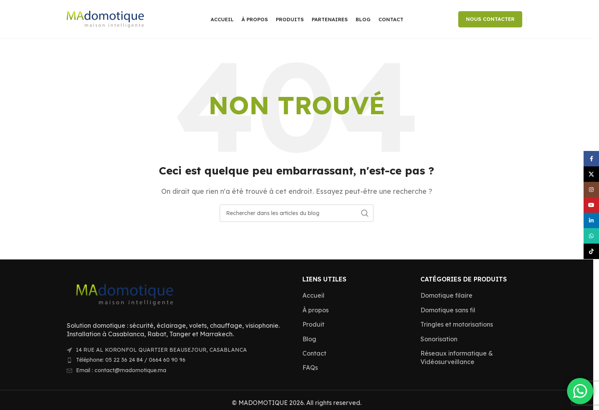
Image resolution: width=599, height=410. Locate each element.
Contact (314, 353)
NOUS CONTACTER (490, 19)
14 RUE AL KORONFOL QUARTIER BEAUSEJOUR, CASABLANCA (161, 349)
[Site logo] (105, 18)
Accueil (313, 295)
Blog (309, 339)
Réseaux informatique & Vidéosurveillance (456, 357)
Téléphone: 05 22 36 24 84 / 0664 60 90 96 (131, 359)
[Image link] (124, 293)
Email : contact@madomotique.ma (121, 370)
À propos (315, 310)
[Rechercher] (296, 213)
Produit (313, 324)
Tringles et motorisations (456, 324)
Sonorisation (438, 339)
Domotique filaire (446, 295)
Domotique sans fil (447, 310)
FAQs (310, 367)
